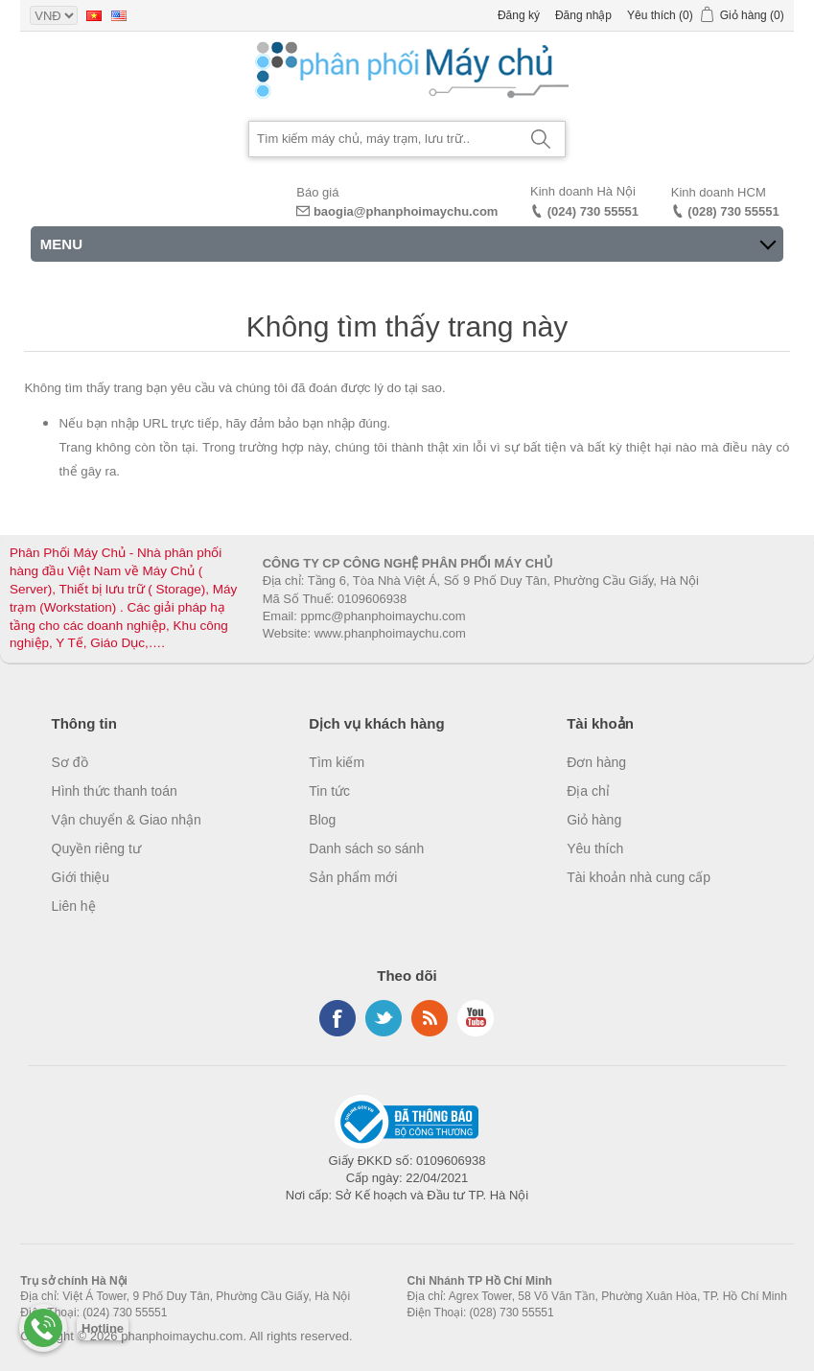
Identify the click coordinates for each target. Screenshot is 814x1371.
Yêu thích (595, 848)
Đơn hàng (596, 762)
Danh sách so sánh (366, 848)
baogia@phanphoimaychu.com (406, 211)
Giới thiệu (81, 877)
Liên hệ (74, 906)
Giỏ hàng (594, 819)
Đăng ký (519, 15)
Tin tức (329, 791)
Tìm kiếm (336, 762)
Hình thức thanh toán (114, 791)
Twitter (383, 1018)
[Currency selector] (54, 15)
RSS (429, 1018)
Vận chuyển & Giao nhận (126, 819)
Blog (322, 819)
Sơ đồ (70, 762)
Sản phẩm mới (353, 877)
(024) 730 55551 (593, 211)
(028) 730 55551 (733, 211)
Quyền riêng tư (96, 848)
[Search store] (383, 139)
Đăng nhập (583, 15)
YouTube (475, 1018)
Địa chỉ (588, 791)
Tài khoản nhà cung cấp (638, 877)
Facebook (337, 1018)
